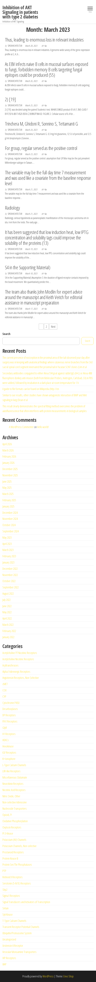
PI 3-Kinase (7, 833)
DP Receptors (9, 715)
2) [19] (10, 99)
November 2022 (10, 575)
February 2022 (9, 631)
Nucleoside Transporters (14, 808)
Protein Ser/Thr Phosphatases (17, 864)
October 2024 (9, 525)
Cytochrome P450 (10, 703)
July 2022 (6, 600)
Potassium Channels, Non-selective (19, 846)
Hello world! (43, 427)
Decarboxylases (10, 709)
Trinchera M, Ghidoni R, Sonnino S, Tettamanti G (41, 123)
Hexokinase (8, 746)
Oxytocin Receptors (11, 827)
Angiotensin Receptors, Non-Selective (20, 678)
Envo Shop (68, 976)
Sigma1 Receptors (11, 896)
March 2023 (8, 550)
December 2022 (10, 569)
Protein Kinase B (10, 858)
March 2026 (8, 450)
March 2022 (8, 625)
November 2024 (10, 519)
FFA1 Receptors (9, 721)
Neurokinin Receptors (12, 784)
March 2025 (8, 494)
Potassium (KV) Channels (14, 840)
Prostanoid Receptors (13, 852)
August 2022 (8, 593)
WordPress (48, 976)
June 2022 (7, 606)
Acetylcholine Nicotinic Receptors (18, 659)
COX (4, 690)
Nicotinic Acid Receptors (14, 790)
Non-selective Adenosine (14, 802)
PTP (4, 871)
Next (53, 327)
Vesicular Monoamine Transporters (19, 952)
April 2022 (7, 618)
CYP (4, 696)
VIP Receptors (9, 958)
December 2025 (10, 469)
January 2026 (8, 463)
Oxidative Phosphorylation (15, 821)
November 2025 (10, 475)
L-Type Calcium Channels (14, 765)
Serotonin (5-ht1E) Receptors (16, 883)
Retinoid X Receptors (12, 877)
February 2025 (9, 500)
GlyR (4, 728)
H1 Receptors (9, 734)
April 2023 (7, 544)
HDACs (5, 740)
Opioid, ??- (7, 815)
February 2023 (9, 556)
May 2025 (7, 488)
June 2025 (7, 481)
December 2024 (10, 513)
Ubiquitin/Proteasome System (17, 933)
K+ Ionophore (8, 759)
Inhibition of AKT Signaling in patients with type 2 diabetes (20, 12)
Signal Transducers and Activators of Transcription (26, 902)
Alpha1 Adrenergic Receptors (16, 672)
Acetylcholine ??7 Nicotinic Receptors (19, 653)
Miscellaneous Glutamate (14, 777)
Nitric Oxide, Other (11, 796)
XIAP (4, 964)
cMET (5, 684)
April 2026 (7, 444)
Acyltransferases (10, 665)
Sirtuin (5, 908)
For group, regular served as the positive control (41, 148)
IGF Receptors (9, 752)
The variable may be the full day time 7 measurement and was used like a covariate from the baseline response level (48, 178)
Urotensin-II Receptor (12, 946)
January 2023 (8, 562)
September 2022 (10, 587)
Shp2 (4, 890)
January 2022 (8, 637)
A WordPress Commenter (21, 427)
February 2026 (9, 456)
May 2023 (7, 537)
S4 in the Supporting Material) (27, 267)
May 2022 (7, 612)
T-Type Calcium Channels (14, 921)
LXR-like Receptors (11, 771)
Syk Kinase (7, 914)
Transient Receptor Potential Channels (20, 927)
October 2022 (9, 581)
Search (6, 334)
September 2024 (10, 531)
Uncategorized (9, 939)
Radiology (12, 207)
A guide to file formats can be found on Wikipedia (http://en (30, 389)
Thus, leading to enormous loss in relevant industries (44, 39)
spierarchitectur (15, 45)
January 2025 (8, 506)
